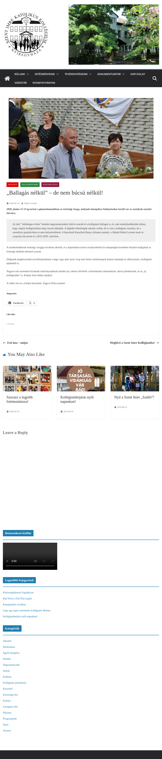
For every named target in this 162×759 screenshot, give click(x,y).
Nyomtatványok (44, 82)
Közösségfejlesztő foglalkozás (18, 592)
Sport (5, 724)
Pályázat (7, 712)
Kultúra (7, 700)
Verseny (7, 730)
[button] (27, 74)
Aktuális (12, 185)
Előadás (7, 659)
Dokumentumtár (109, 74)
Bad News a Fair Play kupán (17, 598)
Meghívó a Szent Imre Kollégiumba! (134, 342)
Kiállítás (7, 676)
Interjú (6, 670)
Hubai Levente (30, 203)
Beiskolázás (9, 647)
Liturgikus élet (10, 706)
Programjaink (10, 718)
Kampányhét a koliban (14, 604)
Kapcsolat (138, 74)
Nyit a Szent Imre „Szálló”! (134, 397)
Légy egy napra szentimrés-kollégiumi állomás (27, 610)
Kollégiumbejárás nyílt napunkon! (20, 616)
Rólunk (19, 74)
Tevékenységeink (76, 74)
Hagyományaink (30, 185)
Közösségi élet (50, 185)
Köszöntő (8, 688)
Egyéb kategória (11, 653)
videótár (20, 82)
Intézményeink (45, 74)
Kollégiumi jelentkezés (14, 682)
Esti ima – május (15, 342)
